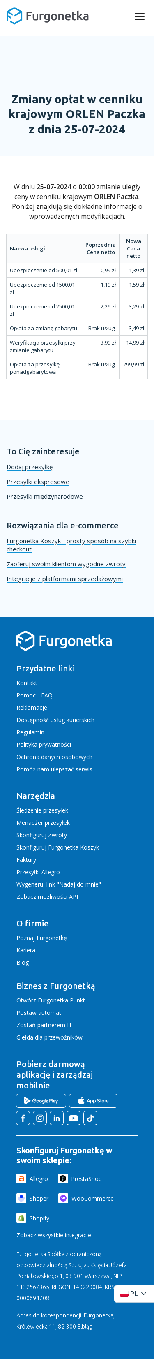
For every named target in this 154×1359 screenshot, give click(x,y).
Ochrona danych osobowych (54, 757)
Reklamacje (31, 707)
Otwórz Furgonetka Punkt (50, 1000)
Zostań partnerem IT (44, 1025)
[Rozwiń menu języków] (134, 1294)
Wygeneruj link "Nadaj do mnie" (58, 884)
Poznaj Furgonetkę (41, 938)
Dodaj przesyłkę (30, 467)
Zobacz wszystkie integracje (53, 1235)
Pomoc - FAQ (34, 695)
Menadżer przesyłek (43, 823)
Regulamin (30, 732)
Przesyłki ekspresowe (38, 481)
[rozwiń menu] (139, 16)
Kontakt (26, 683)
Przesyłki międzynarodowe (45, 496)
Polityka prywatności (43, 744)
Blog (22, 962)
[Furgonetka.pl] (48, 16)
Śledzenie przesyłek (42, 810)
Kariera (25, 950)
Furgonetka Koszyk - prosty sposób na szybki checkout (71, 545)
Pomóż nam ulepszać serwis (54, 769)
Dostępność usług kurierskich (55, 720)
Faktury (26, 860)
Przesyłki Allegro (38, 872)
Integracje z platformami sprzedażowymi (65, 578)
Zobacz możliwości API (47, 897)
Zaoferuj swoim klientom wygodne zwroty (66, 564)
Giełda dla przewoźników (49, 1037)
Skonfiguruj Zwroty (41, 835)
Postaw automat (38, 1012)
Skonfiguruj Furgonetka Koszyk (57, 847)
